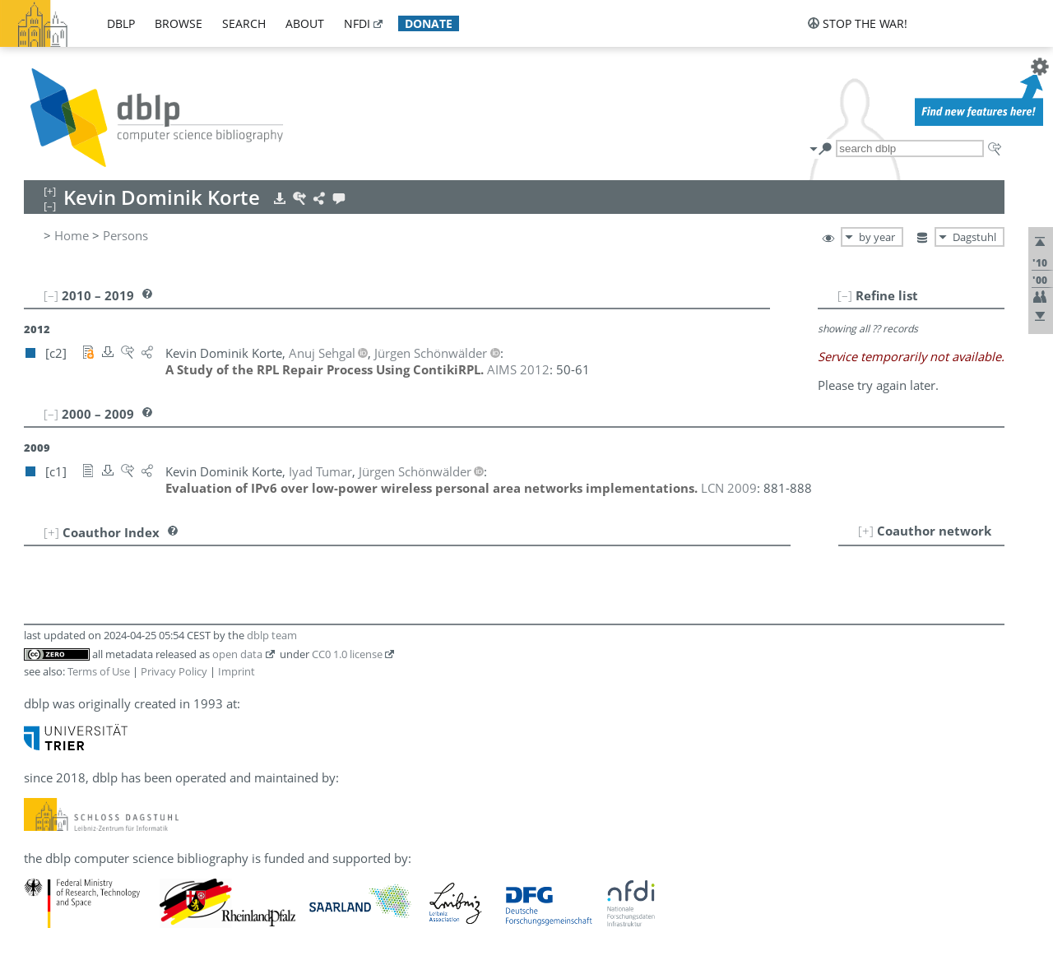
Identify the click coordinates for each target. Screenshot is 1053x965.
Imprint (236, 671)
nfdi (357, 23)
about (304, 23)
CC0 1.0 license (347, 654)
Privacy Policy (174, 671)
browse (178, 23)
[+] (866, 530)
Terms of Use (98, 671)
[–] (844, 295)
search (244, 23)
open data (237, 654)
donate (428, 23)
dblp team (272, 635)
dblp (121, 23)
